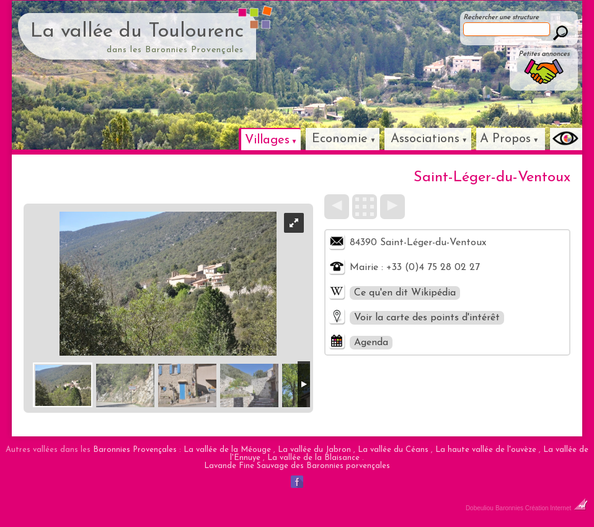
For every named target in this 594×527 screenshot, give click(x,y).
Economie (340, 139)
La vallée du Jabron (314, 450)
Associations (425, 139)
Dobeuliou (480, 508)
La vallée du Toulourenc (137, 32)
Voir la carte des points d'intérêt (427, 318)
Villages (267, 140)
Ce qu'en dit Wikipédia (405, 293)
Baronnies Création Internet (541, 508)
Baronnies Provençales (135, 450)
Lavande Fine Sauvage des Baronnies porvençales (297, 466)
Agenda (371, 343)
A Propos (505, 139)
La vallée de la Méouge (227, 450)
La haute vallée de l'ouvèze (485, 450)
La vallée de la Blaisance (313, 458)
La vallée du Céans (393, 450)
